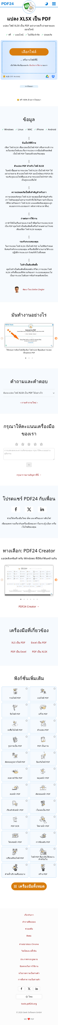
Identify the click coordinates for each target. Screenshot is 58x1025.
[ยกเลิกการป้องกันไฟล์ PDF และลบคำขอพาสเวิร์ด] (15, 774)
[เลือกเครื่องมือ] (53, 3)
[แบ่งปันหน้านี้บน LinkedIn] (42, 509)
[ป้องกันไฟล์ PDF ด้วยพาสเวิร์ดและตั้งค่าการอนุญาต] (43, 758)
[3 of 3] (32, 358)
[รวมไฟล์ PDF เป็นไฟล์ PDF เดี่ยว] (15, 694)
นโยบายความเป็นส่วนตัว (29, 973)
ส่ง (29, 465)
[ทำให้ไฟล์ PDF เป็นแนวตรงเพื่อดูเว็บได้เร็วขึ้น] (43, 854)
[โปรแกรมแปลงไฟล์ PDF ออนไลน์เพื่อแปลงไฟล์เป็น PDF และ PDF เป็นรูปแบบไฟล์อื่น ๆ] (43, 726)
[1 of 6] (21, 599)
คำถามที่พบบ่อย (29, 922)
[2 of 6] (24, 599)
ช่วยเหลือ (29, 929)
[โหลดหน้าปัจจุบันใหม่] (29, 7)
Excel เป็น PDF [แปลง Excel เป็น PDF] (39, 642)
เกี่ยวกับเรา (29, 915)
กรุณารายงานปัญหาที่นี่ (28, 474)
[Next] (56, 338)
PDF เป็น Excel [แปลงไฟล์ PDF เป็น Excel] (18, 651)
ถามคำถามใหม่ (29, 402)
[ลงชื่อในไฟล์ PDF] (15, 726)
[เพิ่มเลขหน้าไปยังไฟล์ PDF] (15, 838)
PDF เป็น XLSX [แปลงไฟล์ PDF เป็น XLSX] (39, 651)
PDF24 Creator (27, 606)
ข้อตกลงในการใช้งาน (29, 966)
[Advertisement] (29, 91)
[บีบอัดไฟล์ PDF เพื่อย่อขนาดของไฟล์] (15, 710)
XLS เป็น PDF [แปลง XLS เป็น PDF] (18, 642)
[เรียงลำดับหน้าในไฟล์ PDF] (15, 806)
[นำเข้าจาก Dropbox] (53, 76)
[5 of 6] (34, 599)
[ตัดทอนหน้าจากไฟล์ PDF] (43, 790)
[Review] (29, 454)
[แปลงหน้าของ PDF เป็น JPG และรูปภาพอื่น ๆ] (43, 742)
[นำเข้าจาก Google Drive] (47, 76)
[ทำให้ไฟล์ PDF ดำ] (15, 870)
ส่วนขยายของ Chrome (29, 944)
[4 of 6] (30, 599)
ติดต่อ (29, 936)
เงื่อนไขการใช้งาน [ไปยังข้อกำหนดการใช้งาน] (35, 65)
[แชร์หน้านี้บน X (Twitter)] (29, 509)
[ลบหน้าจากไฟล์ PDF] (15, 790)
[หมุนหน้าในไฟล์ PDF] (43, 774)
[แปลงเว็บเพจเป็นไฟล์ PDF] (43, 806)
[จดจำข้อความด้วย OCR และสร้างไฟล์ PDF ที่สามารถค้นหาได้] (15, 822)
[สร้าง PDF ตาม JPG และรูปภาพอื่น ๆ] (15, 742)
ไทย (30, 996)
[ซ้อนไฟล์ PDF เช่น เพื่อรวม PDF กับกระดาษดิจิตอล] (43, 838)
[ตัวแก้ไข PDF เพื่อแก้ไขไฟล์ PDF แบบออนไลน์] (43, 710)
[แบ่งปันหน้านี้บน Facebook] (15, 509)
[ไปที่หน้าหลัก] (7, 3)
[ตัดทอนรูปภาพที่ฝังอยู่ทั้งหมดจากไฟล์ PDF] (15, 758)
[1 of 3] (25, 358)
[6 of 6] (37, 599)
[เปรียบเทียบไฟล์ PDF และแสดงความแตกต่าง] (15, 854)
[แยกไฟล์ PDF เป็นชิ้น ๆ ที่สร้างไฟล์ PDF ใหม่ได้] (43, 694)
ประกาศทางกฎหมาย (29, 959)
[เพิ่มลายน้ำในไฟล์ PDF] (43, 822)
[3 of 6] (27, 599)
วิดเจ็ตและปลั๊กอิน (28, 951)
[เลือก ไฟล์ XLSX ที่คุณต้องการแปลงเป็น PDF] (29, 52)
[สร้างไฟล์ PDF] (43, 870)
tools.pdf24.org (29, 1003)
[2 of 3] (29, 358)
